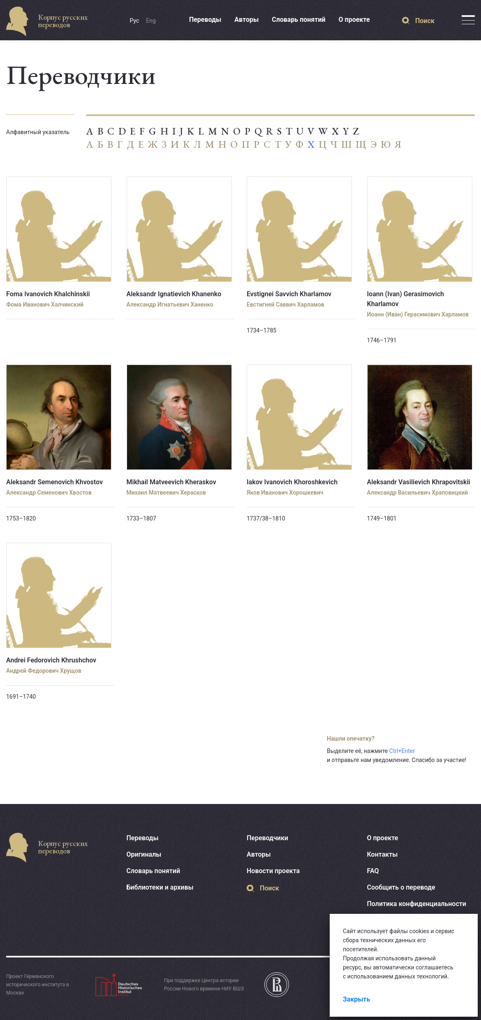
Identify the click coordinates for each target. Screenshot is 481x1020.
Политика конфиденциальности (416, 904)
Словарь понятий (298, 19)
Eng (151, 20)
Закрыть (356, 999)
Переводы (205, 19)
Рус (134, 20)
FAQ (373, 871)
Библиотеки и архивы (160, 887)
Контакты (382, 854)
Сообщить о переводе (401, 887)
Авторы (246, 19)
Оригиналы (144, 854)
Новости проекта (273, 871)
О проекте (354, 19)
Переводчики (267, 838)
